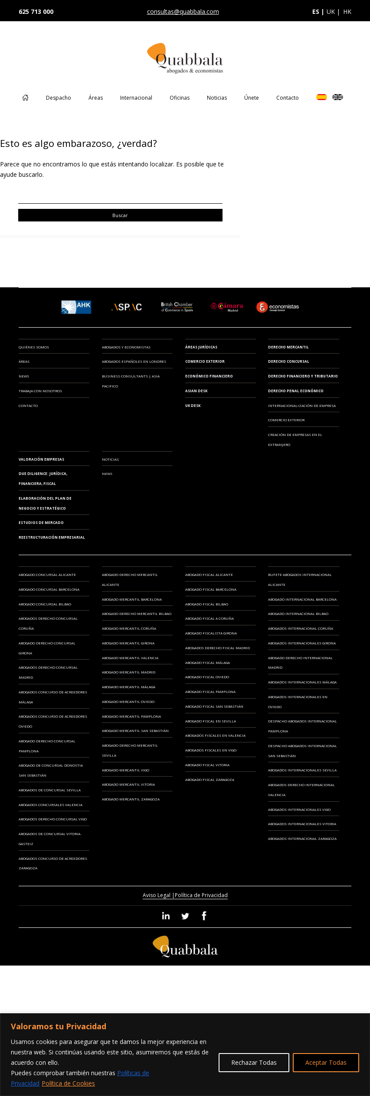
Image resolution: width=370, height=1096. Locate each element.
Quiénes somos (34, 347)
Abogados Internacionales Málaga (302, 682)
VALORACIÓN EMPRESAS (41, 459)
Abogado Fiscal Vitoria (207, 764)
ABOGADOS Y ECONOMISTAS (126, 347)
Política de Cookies (68, 1083)
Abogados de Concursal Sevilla (50, 789)
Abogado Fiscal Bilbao (206, 604)
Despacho (58, 97)
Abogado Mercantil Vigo (125, 770)
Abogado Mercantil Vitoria (128, 784)
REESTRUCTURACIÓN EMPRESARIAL (52, 537)
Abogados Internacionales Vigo (299, 809)
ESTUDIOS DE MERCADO (41, 522)
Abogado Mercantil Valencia (130, 657)
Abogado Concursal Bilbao (45, 604)
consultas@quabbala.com (183, 11)
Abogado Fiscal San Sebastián (214, 706)
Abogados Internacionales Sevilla (302, 770)
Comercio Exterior (205, 361)
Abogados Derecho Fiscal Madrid (217, 647)
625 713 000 (36, 11)
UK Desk (192, 405)
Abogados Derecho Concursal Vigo (53, 818)
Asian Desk (196, 390)
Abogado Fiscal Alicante (209, 574)
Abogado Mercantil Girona (128, 643)
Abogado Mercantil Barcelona (132, 599)
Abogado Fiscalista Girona (211, 633)
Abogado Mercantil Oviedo (128, 701)
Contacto (287, 97)
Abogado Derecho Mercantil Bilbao (136, 613)
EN (337, 97)
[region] (185, 1054)
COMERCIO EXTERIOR (286, 419)
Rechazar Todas (254, 1062)
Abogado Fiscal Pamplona (210, 691)
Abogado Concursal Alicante (47, 574)
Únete (251, 97)
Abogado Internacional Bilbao (298, 613)
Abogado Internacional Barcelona (302, 599)
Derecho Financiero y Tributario (303, 376)
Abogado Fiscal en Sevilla (210, 721)
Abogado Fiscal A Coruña (209, 618)
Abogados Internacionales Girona (302, 643)
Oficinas (180, 97)
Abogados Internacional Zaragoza (302, 838)
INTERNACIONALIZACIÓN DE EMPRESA (302, 405)
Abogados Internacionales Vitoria (302, 823)
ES (321, 97)
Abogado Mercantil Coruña (129, 628)
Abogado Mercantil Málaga (128, 686)
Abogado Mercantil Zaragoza (131, 799)
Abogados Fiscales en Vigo (210, 750)
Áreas (95, 97)
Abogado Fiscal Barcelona (210, 589)
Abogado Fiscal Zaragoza (209, 779)
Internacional (136, 97)
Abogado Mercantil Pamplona (131, 716)
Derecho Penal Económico (296, 390)
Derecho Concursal (288, 361)
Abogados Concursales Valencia (50, 804)
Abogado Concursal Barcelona (49, 589)
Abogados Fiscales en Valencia (215, 735)
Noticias (217, 97)
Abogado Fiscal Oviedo (207, 676)
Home (25, 104)
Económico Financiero (209, 376)
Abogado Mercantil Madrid (128, 672)
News (24, 376)
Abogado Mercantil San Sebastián (135, 730)
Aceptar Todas (326, 1062)
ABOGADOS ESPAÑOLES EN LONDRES (134, 361)
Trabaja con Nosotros (40, 390)
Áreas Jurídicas (201, 347)
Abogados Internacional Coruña (300, 628)
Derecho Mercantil (288, 347)
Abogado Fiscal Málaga (207, 662)
